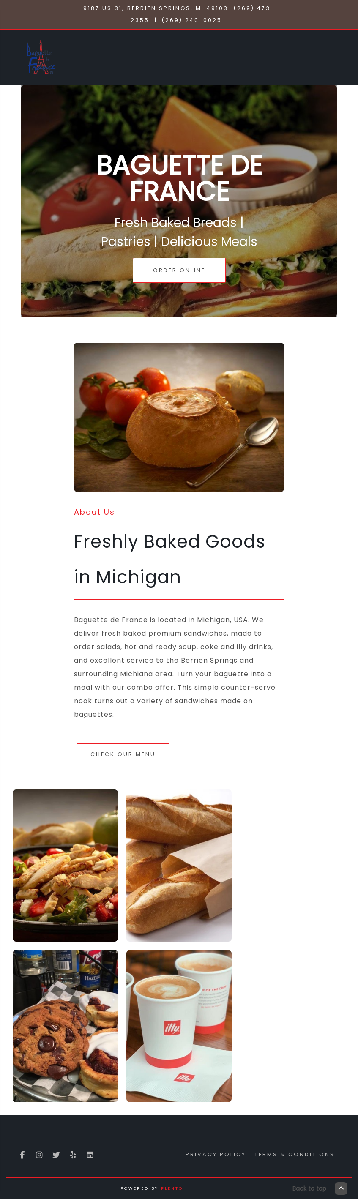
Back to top (319, 1188)
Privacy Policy (216, 1154)
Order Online (179, 270)
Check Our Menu (123, 754)
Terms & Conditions (294, 1154)
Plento (172, 1188)
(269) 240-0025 (191, 20)
